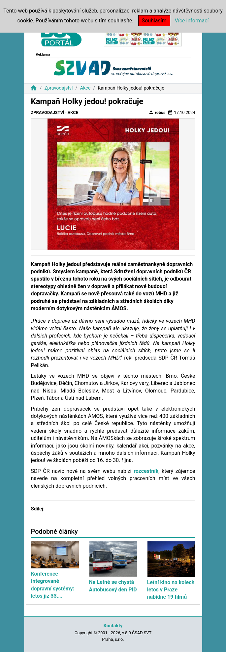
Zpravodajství (58, 88)
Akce (85, 88)
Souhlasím (154, 20)
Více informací (192, 20)
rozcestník (146, 471)
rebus (157, 112)
